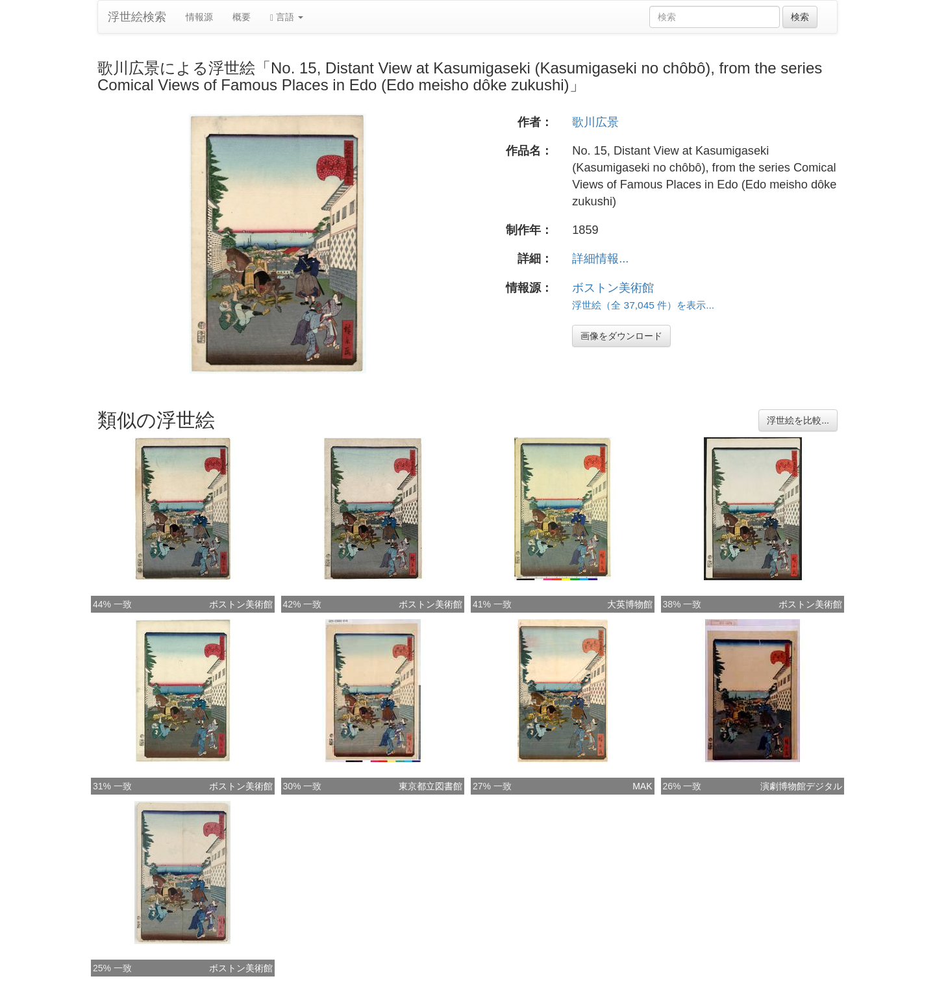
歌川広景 (595, 122)
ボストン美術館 (613, 287)
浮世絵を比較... (798, 420)
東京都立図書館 (430, 786)
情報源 (199, 17)
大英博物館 (630, 604)
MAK (642, 786)
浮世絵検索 (137, 16)
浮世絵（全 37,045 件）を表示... (643, 305)
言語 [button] (286, 17)
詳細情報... (600, 258)
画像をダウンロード (621, 336)
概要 (241, 17)
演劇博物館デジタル (801, 786)
